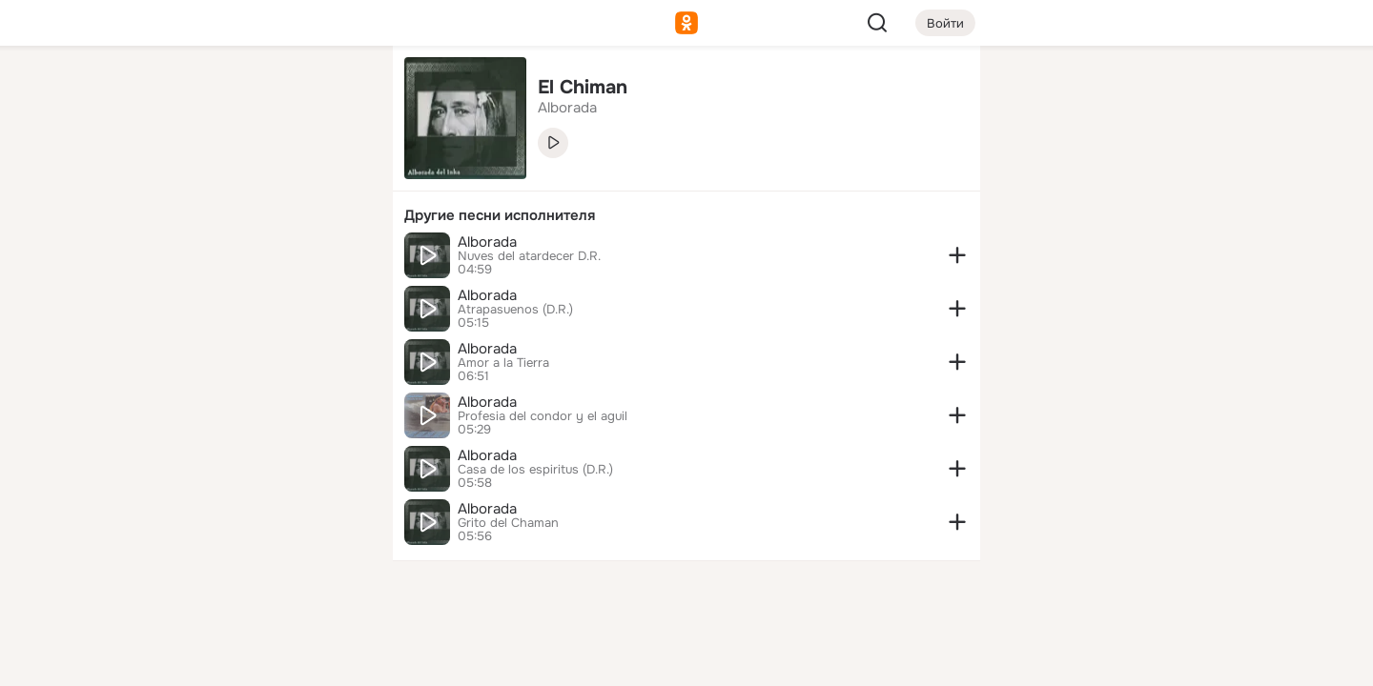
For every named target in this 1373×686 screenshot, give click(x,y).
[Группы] (336, 91)
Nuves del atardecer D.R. (529, 256)
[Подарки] (168, 259)
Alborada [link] (567, 107)
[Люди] (252, 175)
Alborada (487, 242)
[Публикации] (168, 175)
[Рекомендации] (252, 343)
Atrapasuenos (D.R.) (515, 309)
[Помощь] (168, 343)
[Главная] (168, 91)
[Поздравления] (252, 259)
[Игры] (336, 259)
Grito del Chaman (508, 523)
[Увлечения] (252, 91)
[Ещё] (251, 538)
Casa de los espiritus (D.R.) (535, 469)
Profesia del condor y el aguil (542, 416)
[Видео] (336, 175)
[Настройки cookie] (251, 660)
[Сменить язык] (251, 579)
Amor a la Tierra (503, 363)
